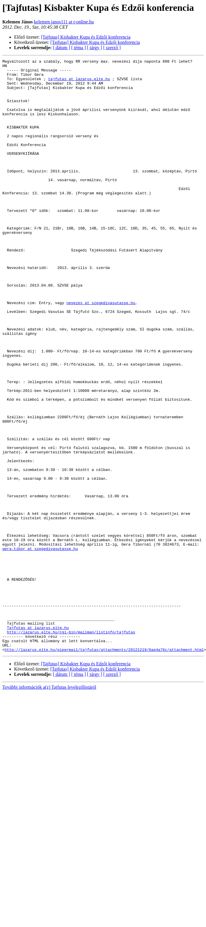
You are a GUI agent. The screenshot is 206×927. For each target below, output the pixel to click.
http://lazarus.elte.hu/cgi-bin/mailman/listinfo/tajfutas (71, 747)
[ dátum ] (61, 47)
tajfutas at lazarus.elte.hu (79, 83)
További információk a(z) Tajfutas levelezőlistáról (49, 805)
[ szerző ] (112, 47)
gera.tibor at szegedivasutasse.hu (40, 647)
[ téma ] (78, 47)
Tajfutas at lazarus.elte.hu (38, 741)
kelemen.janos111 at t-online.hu (64, 21)
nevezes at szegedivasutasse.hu (100, 351)
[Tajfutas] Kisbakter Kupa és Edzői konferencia (86, 37)
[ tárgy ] (94, 47)
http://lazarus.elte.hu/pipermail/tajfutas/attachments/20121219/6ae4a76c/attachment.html (104, 768)
